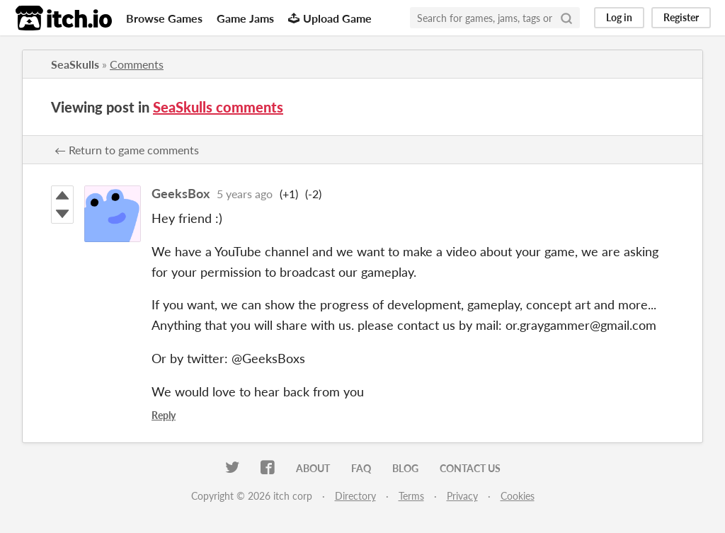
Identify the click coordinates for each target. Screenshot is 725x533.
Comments (137, 64)
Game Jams (245, 18)
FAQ (361, 468)
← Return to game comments (127, 149)
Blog (405, 468)
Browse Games (164, 18)
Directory (355, 496)
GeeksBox (181, 193)
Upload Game (330, 18)
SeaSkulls (75, 64)
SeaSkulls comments (218, 106)
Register (681, 17)
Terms (411, 496)
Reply (164, 415)
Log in (619, 17)
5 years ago (245, 193)
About (313, 468)
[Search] (566, 17)
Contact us (470, 468)
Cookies (518, 496)
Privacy (462, 496)
